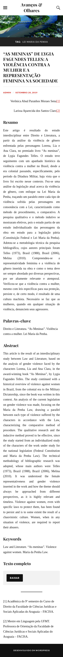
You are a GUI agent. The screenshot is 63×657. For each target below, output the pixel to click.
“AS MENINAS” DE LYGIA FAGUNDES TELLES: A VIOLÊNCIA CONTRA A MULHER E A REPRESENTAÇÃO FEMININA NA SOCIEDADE (30, 67)
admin (7, 92)
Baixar (14, 578)
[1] (58, 101)
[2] (58, 110)
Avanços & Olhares (31, 7)
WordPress (43, 650)
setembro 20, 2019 (26, 92)
